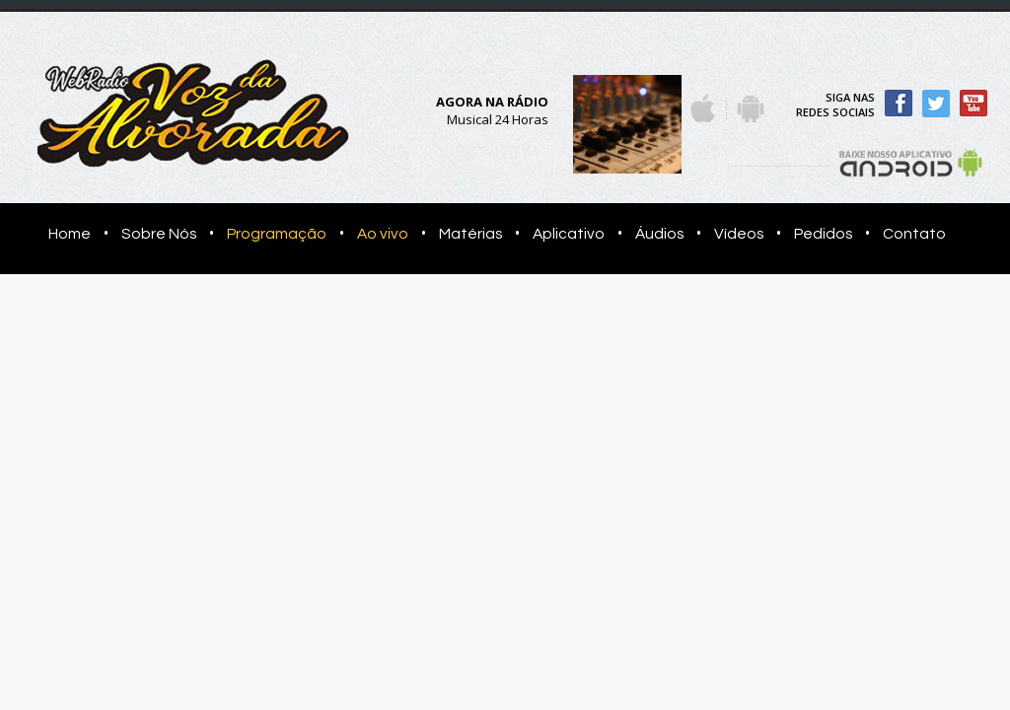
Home (63, 234)
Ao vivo (382, 234)
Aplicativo (569, 234)
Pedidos (823, 234)
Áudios (659, 234)
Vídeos (738, 234)
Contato (914, 234)
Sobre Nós (158, 234)
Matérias (470, 234)
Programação (276, 234)
